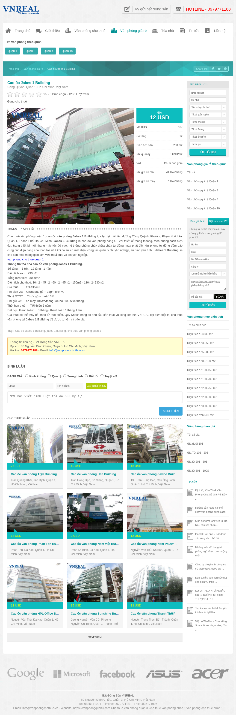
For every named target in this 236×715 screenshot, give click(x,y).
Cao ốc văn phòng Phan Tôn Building (37, 545)
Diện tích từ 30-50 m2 (200, 343)
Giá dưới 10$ (195, 443)
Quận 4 (48, 51)
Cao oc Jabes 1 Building (30, 330)
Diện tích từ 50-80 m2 (200, 352)
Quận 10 (67, 51)
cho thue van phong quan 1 (84, 330)
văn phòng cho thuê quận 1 (204, 709)
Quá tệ (56, 376)
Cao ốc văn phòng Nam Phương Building (160, 545)
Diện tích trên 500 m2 (200, 415)
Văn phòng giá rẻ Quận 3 (202, 190)
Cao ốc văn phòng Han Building (93, 475)
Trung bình (75, 376)
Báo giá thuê (197, 221)
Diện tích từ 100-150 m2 (202, 370)
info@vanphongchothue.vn (67, 350)
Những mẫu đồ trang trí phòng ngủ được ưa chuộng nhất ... (211, 551)
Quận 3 (30, 51)
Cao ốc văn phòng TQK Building (34, 475)
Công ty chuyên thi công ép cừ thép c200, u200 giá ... (210, 566)
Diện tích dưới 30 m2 (200, 334)
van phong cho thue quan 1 (25, 259)
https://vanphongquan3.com (91, 709)
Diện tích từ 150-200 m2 (202, 379)
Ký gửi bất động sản (151, 9)
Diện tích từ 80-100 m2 (201, 361)
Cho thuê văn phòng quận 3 (129, 709)
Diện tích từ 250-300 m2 (202, 397)
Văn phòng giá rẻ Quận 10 (203, 208)
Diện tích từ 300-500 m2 (202, 406)
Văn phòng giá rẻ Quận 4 (202, 199)
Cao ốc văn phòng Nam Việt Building (97, 545)
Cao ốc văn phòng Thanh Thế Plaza (156, 615)
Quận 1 (12, 51)
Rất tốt (93, 376)
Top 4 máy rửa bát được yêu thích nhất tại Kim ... (211, 610)
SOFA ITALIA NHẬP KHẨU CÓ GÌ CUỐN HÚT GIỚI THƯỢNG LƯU (210, 594)
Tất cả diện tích (196, 325)
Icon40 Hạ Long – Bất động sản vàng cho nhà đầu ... (210, 536)
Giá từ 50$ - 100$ (198, 470)
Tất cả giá (193, 434)
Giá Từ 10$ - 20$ (197, 452)
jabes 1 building (56, 330)
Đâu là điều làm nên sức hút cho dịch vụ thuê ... (211, 579)
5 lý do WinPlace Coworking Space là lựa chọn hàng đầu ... (211, 625)
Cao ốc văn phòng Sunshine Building (97, 615)
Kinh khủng (37, 376)
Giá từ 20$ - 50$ (197, 461)
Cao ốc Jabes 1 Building (28, 83)
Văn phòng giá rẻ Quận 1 (202, 181)
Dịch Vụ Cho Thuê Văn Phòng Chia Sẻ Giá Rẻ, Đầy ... (211, 494)
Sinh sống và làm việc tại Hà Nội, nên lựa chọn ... (211, 522)
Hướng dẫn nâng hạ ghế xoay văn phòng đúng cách (210, 509)
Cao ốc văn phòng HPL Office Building (38, 615)
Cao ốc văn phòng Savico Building (155, 475)
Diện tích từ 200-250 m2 (202, 388)
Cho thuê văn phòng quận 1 (167, 709)
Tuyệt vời (111, 376)
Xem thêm (95, 638)
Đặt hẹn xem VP (218, 221)
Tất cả (191, 172)
